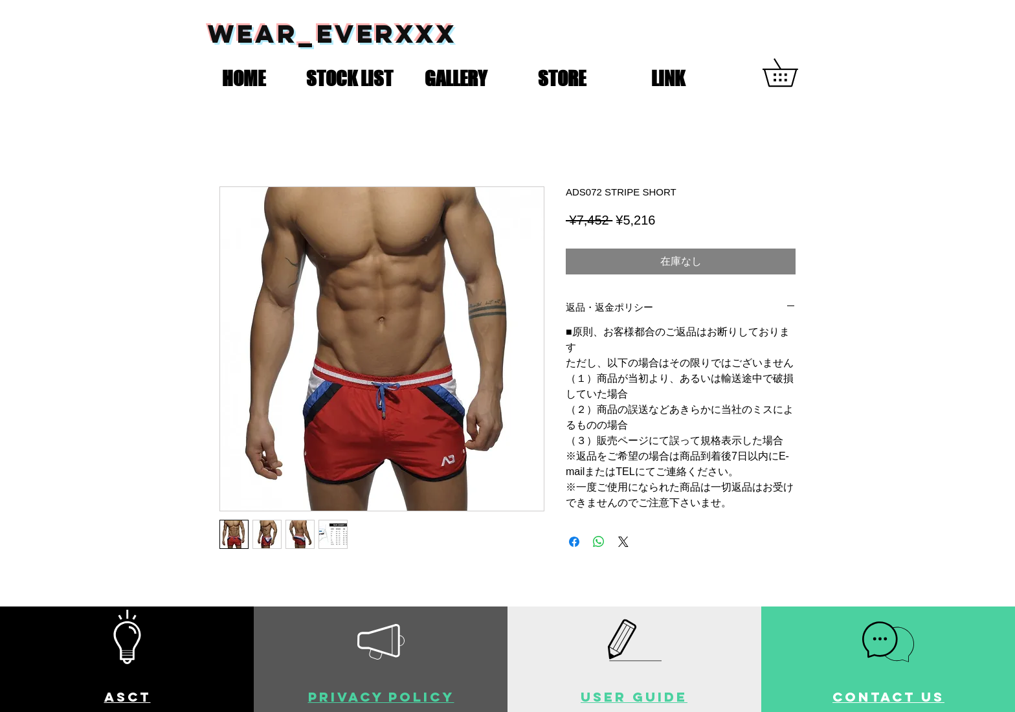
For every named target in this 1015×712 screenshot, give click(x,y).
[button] (349, 76)
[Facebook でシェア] (574, 542)
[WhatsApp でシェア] (599, 542)
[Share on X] (623, 542)
